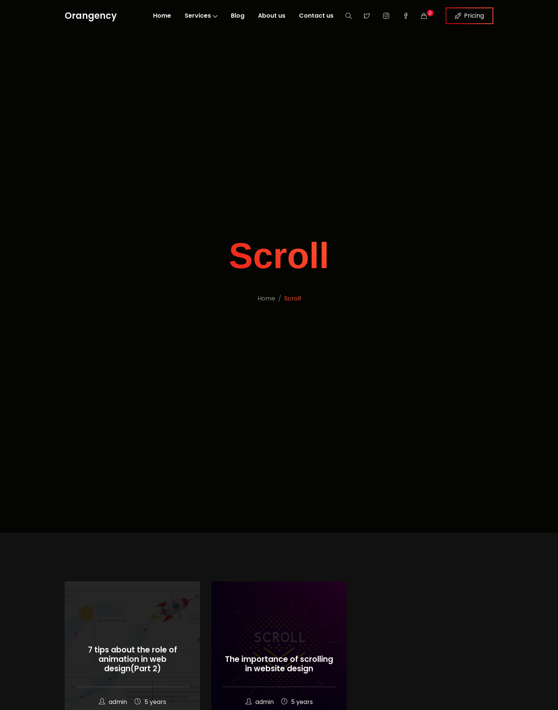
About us (271, 15)
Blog (237, 15)
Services (201, 15)
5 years (150, 701)
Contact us (316, 15)
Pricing (469, 15)
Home (162, 15)
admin (113, 701)
